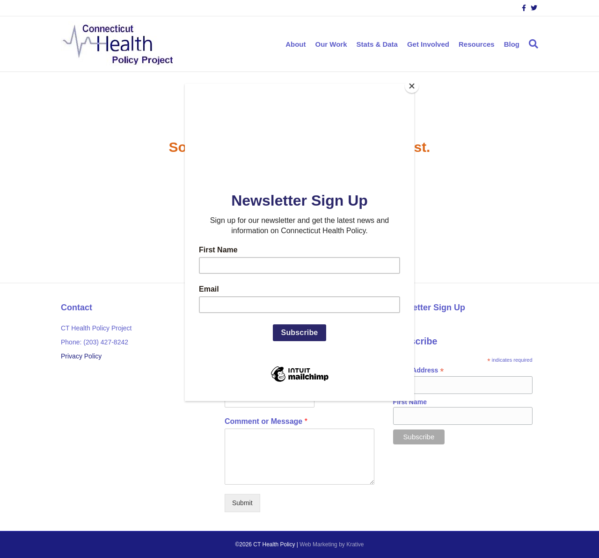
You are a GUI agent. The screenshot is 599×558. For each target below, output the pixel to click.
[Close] (412, 86)
